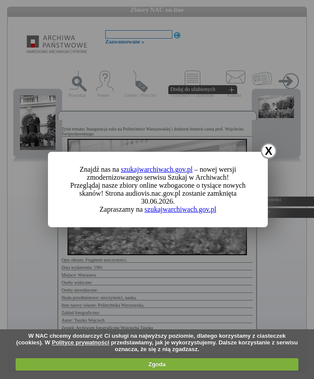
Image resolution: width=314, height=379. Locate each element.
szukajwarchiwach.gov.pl (157, 169)
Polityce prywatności (80, 342)
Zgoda (157, 364)
